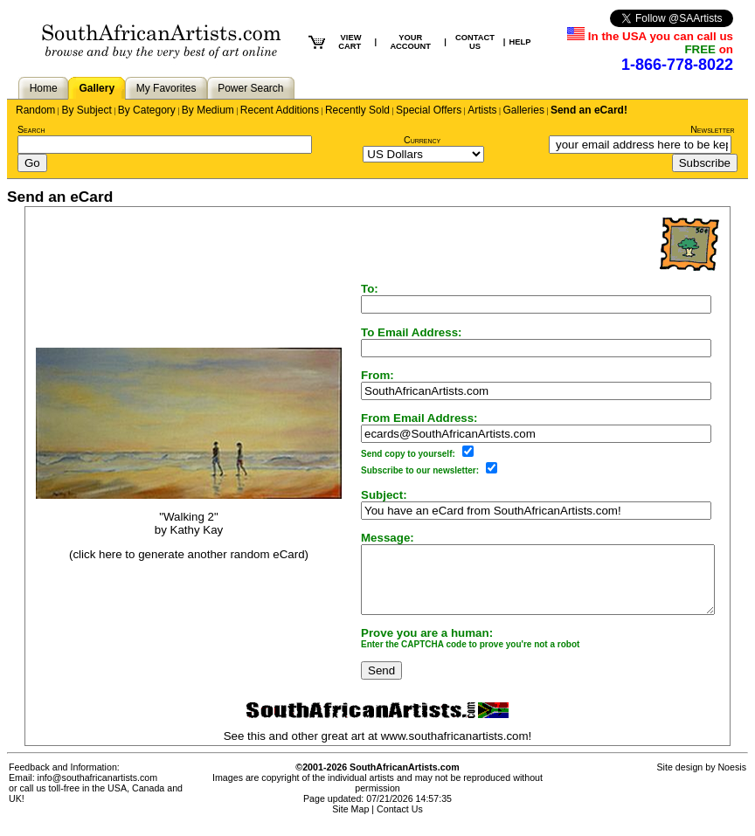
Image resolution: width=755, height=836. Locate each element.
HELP (519, 42)
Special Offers (428, 110)
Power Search (250, 88)
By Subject (86, 110)
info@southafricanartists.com (98, 790)
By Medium (208, 110)
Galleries (523, 110)
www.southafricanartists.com (458, 749)
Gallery (96, 88)
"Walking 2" (171, 522)
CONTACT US (475, 42)
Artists (482, 110)
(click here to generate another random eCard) (171, 561)
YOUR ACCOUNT (410, 42)
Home (44, 88)
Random (35, 110)
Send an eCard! (589, 110)
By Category (147, 110)
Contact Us (400, 822)
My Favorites (166, 88)
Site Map (350, 822)
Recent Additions (279, 110)
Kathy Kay (179, 535)
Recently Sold (357, 110)
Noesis (731, 780)
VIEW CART (349, 42)
